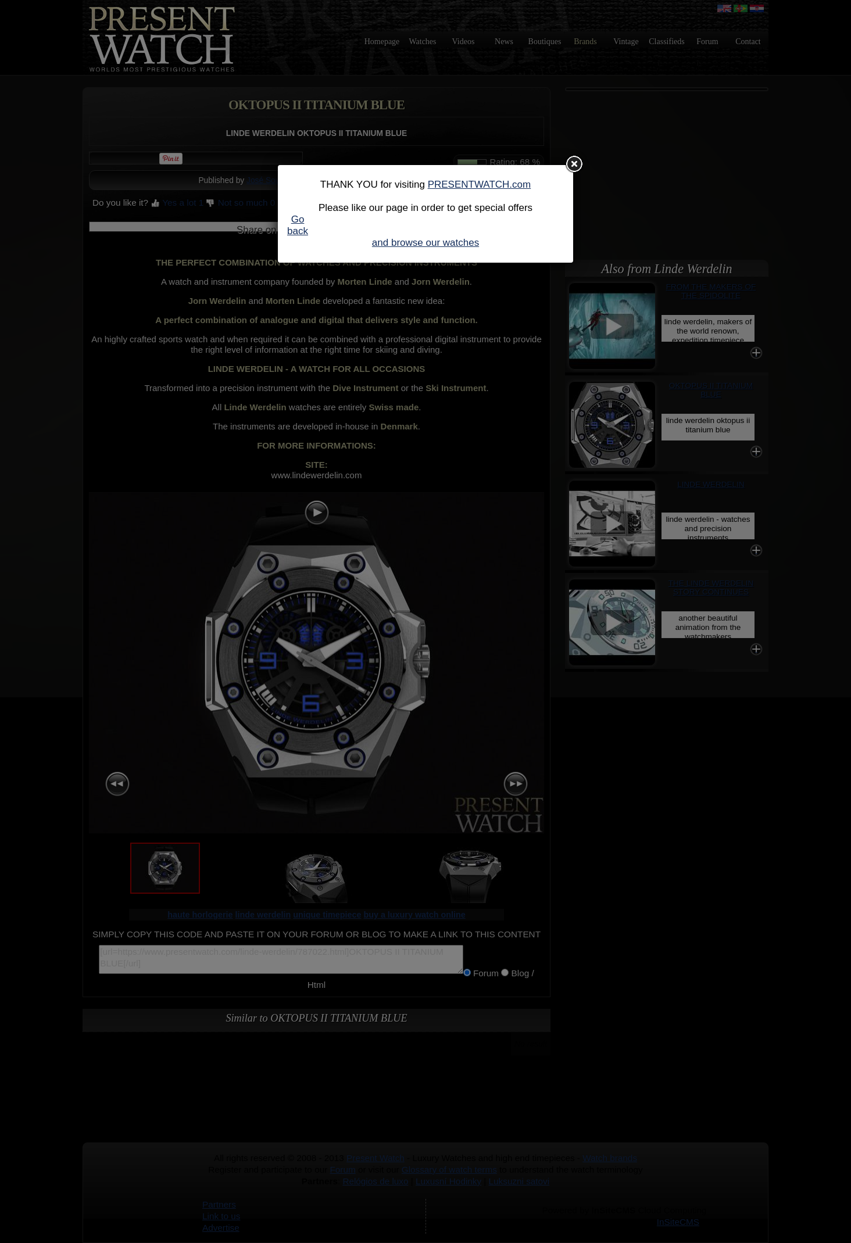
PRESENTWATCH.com (479, 184)
